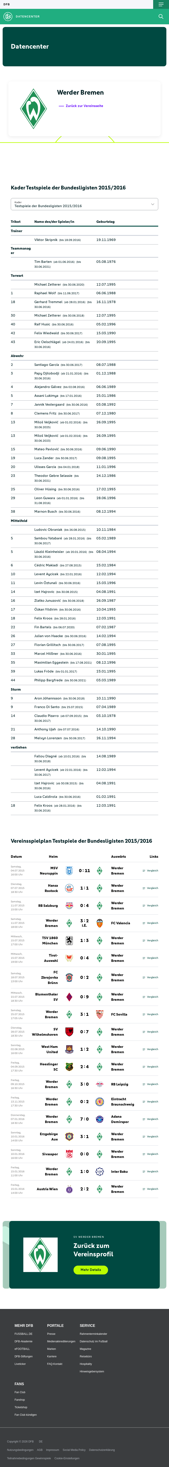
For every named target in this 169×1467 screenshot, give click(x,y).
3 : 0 (84, 1084)
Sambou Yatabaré (48, 538)
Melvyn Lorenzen (48, 738)
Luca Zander (44, 458)
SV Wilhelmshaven (45, 1032)
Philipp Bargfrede (48, 680)
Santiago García (46, 365)
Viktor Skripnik (45, 240)
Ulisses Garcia (45, 467)
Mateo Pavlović (46, 449)
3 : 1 (84, 1014)
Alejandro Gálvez (47, 387)
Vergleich (150, 870)
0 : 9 (84, 997)
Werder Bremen (117, 870)
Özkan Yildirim (45, 609)
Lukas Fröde (44, 671)
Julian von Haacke (48, 636)
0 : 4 (84, 906)
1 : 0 (84, 1171)
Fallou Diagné (45, 756)
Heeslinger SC (49, 1066)
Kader (18, 202)
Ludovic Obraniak (48, 529)
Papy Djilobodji (46, 373)
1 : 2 (84, 1049)
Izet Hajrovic (44, 592)
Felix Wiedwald (46, 333)
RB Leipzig (119, 1084)
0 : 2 (84, 977)
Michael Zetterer (47, 284)
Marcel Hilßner (46, 653)
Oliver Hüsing (45, 489)
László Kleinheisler (49, 552)
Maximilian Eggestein (51, 662)
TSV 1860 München (50, 940)
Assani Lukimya (46, 395)
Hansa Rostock (51, 888)
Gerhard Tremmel (48, 302)
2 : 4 (84, 1067)
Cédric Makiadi (46, 565)
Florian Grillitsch (47, 645)
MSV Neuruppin (49, 870)
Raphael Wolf (45, 293)
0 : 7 (84, 1032)
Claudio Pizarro (46, 716)
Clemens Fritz (45, 413)
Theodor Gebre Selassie (53, 476)
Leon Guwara (44, 498)
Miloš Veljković (46, 422)
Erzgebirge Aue (49, 1136)
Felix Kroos (43, 618)
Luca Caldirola (45, 796)
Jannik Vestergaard (49, 404)
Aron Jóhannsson (47, 698)
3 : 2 (84, 923)
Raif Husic (42, 324)
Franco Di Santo (47, 707)
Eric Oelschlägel (47, 342)
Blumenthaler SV (46, 997)
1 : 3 (84, 940)
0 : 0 (84, 1154)
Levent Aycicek (46, 574)
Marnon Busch (45, 511)
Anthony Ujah (45, 729)
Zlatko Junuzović (47, 600)
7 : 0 (84, 1119)
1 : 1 (84, 888)
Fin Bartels (42, 627)
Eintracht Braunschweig (122, 1101)
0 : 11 (84, 871)
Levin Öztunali (45, 583)
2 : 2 (84, 1189)
